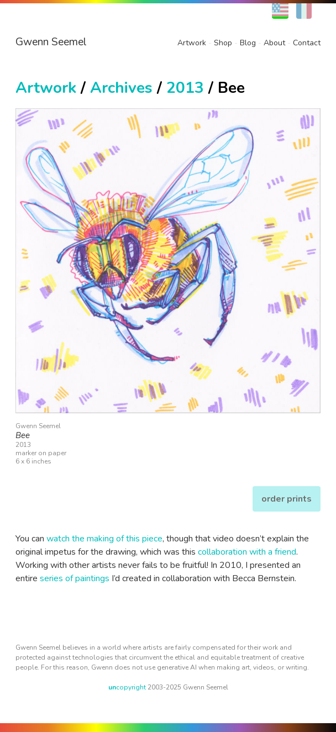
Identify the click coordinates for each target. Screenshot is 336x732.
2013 (185, 87)
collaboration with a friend (247, 552)
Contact (307, 43)
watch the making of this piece (104, 539)
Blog (248, 43)
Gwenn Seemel (51, 42)
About (274, 43)
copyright (127, 687)
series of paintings (74, 578)
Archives (121, 87)
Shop (223, 43)
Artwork (191, 43)
